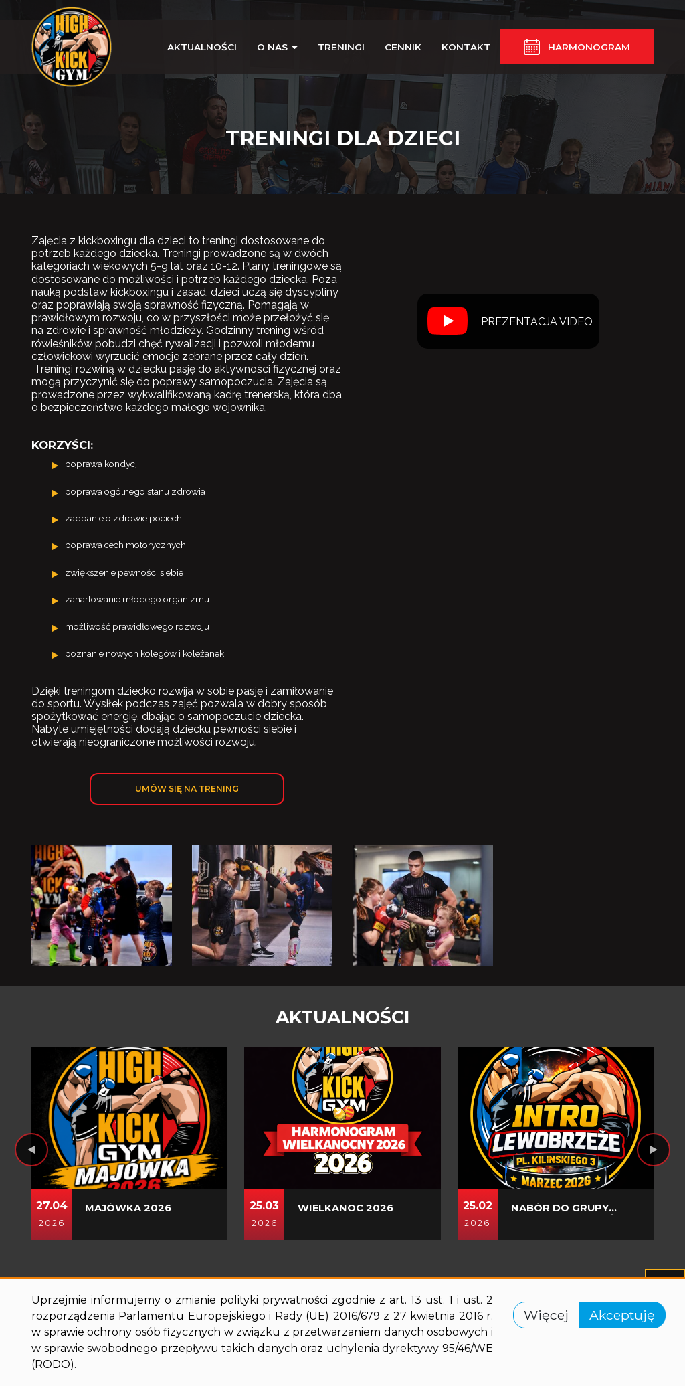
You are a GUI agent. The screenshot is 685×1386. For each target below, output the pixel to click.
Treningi (341, 46)
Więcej (546, 1315)
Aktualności (202, 46)
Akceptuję (622, 1315)
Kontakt (466, 46)
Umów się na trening (187, 789)
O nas (277, 46)
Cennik (403, 46)
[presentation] (31, 1149)
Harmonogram (589, 46)
